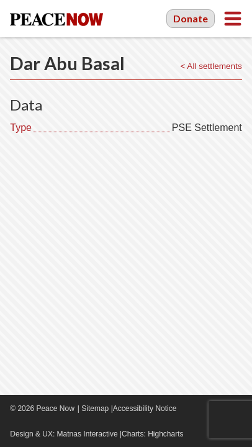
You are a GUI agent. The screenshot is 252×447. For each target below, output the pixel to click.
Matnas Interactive (87, 434)
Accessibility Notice (145, 408)
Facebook (198, 408)
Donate (190, 18)
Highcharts (165, 434)
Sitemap (95, 408)
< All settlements (210, 66)
